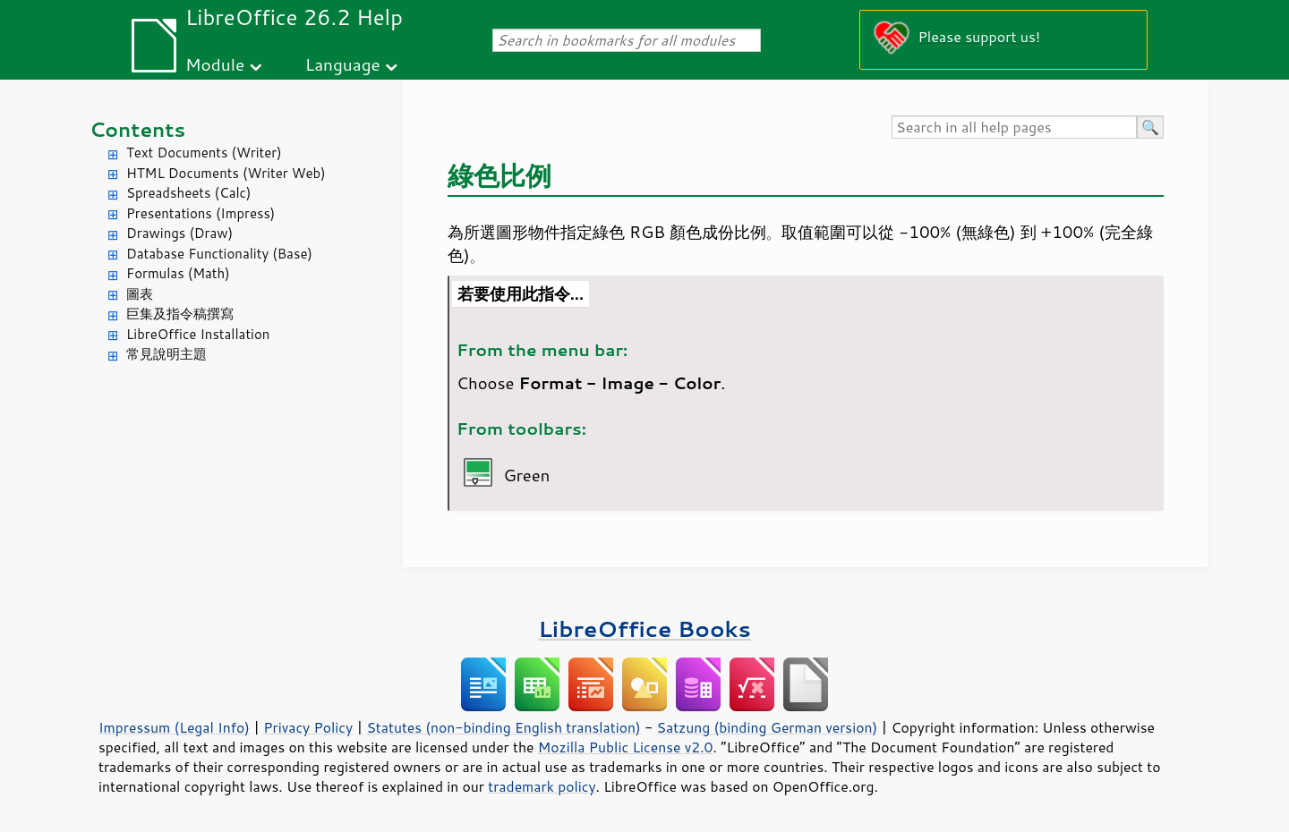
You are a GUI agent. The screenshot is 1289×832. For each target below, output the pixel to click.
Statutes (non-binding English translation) (503, 727)
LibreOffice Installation (197, 334)
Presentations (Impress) (200, 213)
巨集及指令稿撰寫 (180, 313)
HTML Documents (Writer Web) (226, 173)
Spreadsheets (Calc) (188, 192)
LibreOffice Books (644, 628)
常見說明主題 (166, 353)
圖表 (139, 293)
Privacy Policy (308, 727)
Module (214, 64)
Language (342, 64)
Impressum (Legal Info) (174, 727)
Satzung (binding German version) (767, 727)
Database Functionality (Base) (219, 253)
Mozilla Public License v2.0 (625, 747)
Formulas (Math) (178, 273)
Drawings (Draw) (179, 233)
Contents (137, 129)
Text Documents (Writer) (204, 152)
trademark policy (541, 786)
